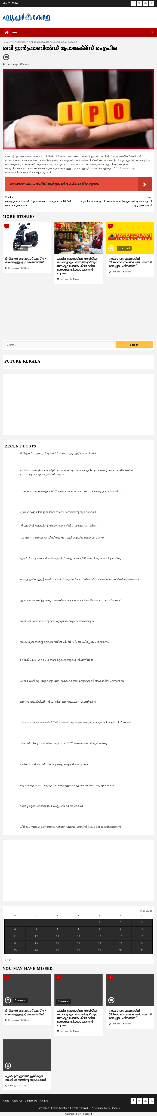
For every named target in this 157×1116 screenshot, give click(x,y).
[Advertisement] (78, 313)
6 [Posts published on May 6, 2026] (57, 929)
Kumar (26, 64)
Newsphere (97, 1108)
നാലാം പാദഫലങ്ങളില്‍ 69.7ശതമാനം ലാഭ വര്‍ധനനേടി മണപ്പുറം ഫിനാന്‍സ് (130, 262)
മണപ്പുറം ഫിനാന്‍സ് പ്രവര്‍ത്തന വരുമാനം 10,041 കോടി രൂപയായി (42, 201)
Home (6, 1101)
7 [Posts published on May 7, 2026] (78, 929)
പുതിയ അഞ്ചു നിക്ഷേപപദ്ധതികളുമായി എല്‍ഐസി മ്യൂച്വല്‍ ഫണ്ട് (115, 201)
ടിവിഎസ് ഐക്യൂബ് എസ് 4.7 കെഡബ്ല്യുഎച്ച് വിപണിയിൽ (25, 260)
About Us (17, 1101)
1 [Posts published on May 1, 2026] (99, 922)
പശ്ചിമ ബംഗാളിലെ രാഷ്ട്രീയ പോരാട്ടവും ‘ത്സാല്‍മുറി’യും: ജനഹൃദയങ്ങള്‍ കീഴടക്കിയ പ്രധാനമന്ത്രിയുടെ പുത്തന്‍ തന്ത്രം (77, 266)
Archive (43, 1101)
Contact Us (31, 1101)
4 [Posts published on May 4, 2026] (15, 929)
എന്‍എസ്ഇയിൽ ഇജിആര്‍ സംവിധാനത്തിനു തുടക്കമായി (25, 1078)
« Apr (7, 960)
